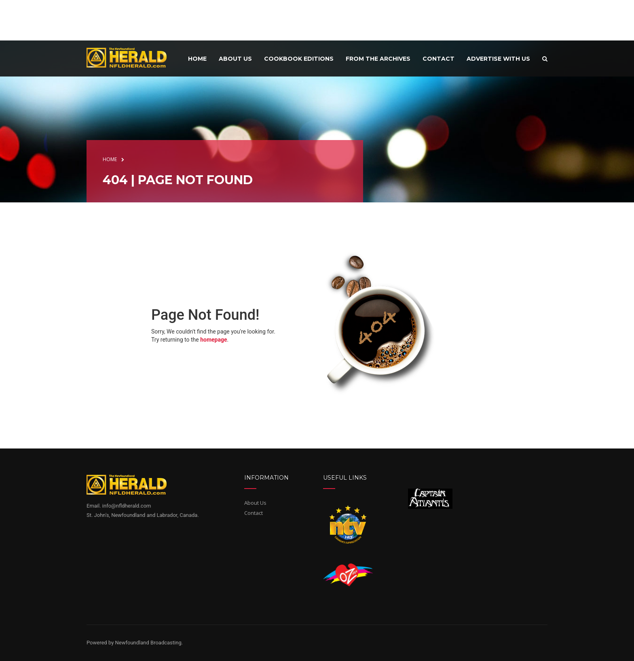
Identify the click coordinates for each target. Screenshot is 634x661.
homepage (213, 339)
